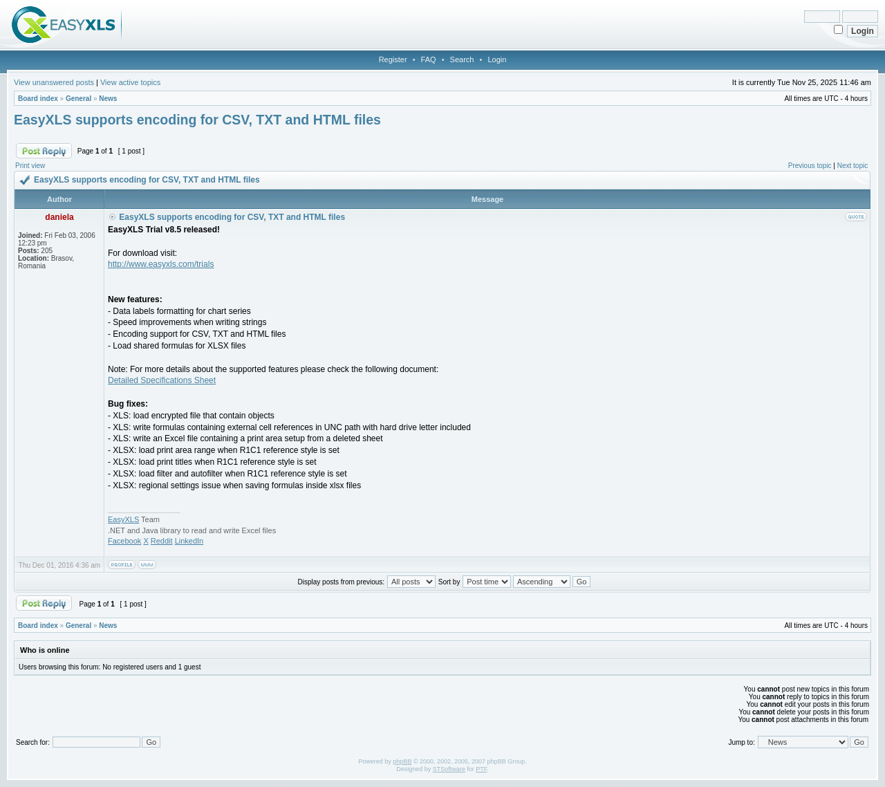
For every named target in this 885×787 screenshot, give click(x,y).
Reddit (162, 541)
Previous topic (810, 165)
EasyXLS (123, 519)
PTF (481, 769)
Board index (38, 98)
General (78, 98)
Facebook (124, 541)
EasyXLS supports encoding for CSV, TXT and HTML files (197, 119)
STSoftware (449, 769)
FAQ (428, 59)
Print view (30, 165)
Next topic (852, 165)
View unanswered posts (54, 82)
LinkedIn (189, 541)
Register (393, 59)
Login (496, 59)
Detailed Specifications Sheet (162, 380)
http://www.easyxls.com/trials (161, 264)
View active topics (130, 82)
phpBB (402, 761)
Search (462, 59)
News (108, 98)
